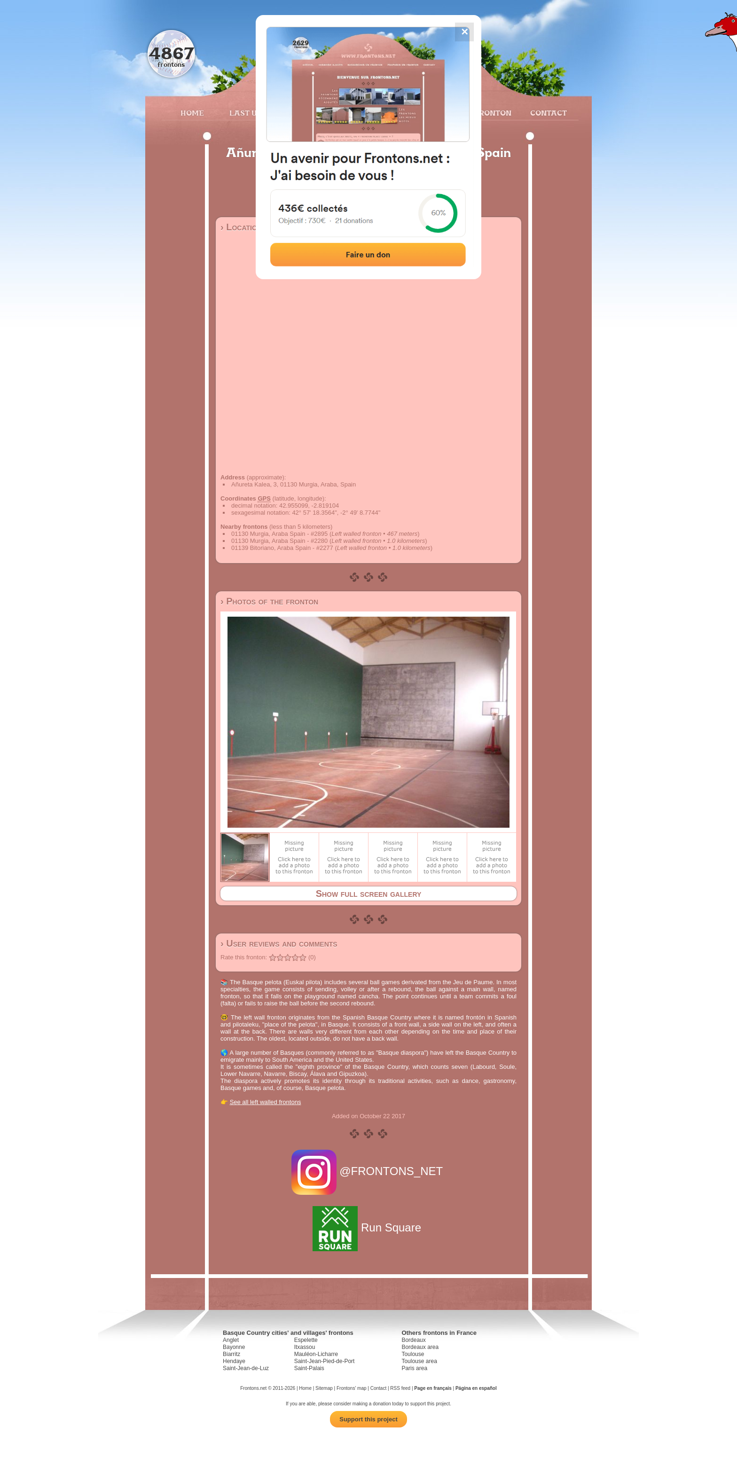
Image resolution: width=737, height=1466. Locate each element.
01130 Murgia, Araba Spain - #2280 (279, 540)
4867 (171, 52)
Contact (547, 113)
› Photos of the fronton (269, 601)
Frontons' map (352, 1388)
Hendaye (234, 1361)
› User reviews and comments (278, 943)
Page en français (432, 1388)
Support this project (368, 1419)
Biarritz (231, 1354)
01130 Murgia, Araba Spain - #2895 (279, 533)
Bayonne (234, 1347)
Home (192, 113)
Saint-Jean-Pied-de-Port (324, 1361)
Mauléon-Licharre (316, 1354)
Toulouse (412, 1354)
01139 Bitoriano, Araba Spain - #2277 (282, 547)
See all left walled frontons (265, 1101)
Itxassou (304, 1347)
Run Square (368, 1227)
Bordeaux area (420, 1347)
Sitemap (324, 1388)
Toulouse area (419, 1361)
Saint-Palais (309, 1368)
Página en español (476, 1388)
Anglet (231, 1340)
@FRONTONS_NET (368, 1171)
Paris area (414, 1368)
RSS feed (400, 1388)
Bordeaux (413, 1340)
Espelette (306, 1340)
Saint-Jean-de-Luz (246, 1368)
